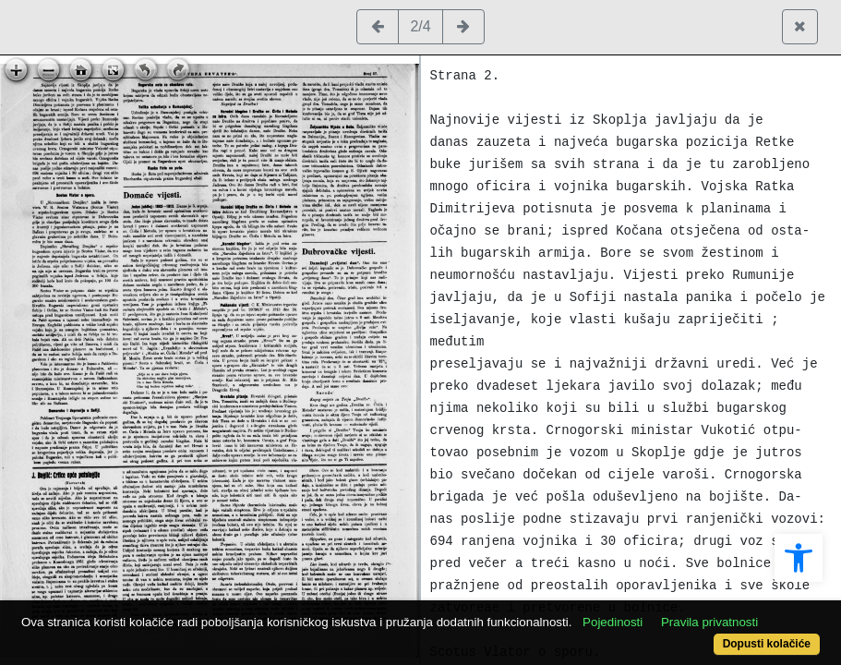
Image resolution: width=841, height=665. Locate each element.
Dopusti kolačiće (720, 634)
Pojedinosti (655, 593)
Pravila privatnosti (119, 612)
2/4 (420, 26)
